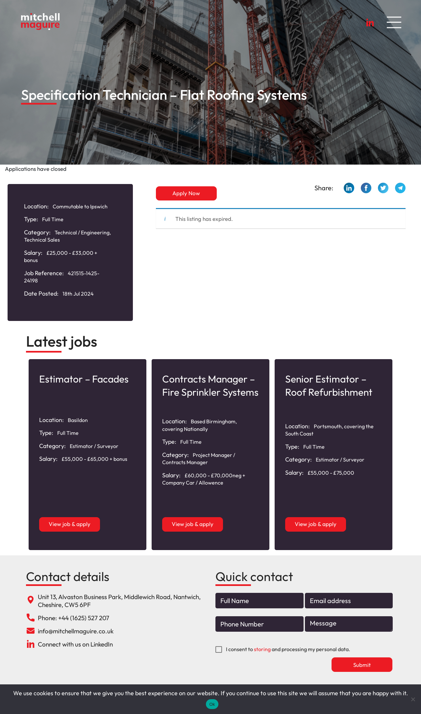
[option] (87, 454)
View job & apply (70, 523)
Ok (212, 704)
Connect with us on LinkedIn (75, 644)
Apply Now (186, 193)
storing (262, 649)
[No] (412, 699)
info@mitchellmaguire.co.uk (75, 631)
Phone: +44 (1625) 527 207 (73, 618)
